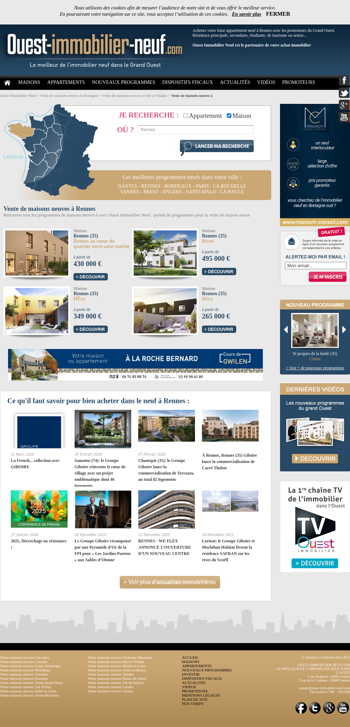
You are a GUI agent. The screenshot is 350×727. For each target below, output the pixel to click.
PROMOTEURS (298, 82)
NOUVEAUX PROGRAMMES (123, 82)
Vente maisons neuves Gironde (24, 662)
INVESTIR (191, 674)
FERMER (278, 14)
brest (151, 191)
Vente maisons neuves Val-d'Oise (25, 687)
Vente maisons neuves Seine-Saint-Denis (31, 682)
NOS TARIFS (193, 703)
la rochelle (229, 186)
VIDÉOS (266, 82)
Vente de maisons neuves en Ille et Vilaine (134, 95)
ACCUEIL (190, 657)
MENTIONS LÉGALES (201, 695)
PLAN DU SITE (195, 699)
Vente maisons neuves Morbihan (25, 670)
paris (202, 186)
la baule (232, 191)
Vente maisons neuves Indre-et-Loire (28, 691)
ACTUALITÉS (235, 82)
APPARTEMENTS (66, 82)
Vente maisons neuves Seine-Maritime (29, 695)
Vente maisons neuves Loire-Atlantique (30, 666)
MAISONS (29, 82)
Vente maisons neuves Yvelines (24, 674)
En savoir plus (246, 14)
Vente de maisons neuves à (191, 95)
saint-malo (201, 191)
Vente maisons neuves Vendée (111, 674)
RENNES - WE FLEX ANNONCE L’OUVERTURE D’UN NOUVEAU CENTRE (164, 547)
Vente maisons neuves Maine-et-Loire (117, 666)
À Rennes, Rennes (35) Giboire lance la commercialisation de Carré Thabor (229, 461)
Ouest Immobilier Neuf (18, 95)
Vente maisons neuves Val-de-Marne (116, 682)
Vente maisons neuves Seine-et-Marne (117, 670)
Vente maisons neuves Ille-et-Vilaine (116, 662)
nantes (127, 186)
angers (172, 191)
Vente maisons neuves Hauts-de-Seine (117, 678)
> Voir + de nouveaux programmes (315, 367)
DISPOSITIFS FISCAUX (187, 82)
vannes (129, 191)
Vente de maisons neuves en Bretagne (69, 95)
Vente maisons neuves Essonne (24, 678)
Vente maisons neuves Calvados (24, 657)
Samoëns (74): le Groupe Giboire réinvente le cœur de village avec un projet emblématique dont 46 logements (100, 473)
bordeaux (178, 186)
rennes (150, 186)
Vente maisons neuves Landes (111, 687)
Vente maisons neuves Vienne (110, 691)
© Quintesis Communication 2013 (326, 657)
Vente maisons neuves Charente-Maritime (120, 657)
